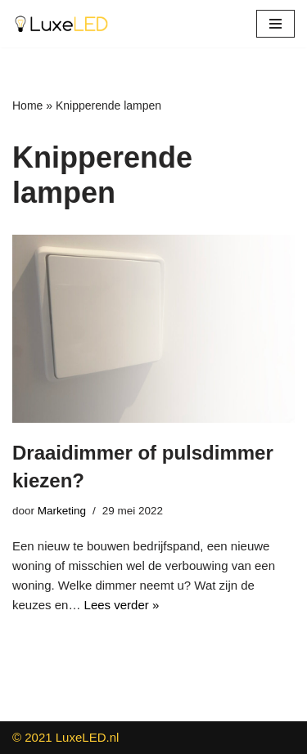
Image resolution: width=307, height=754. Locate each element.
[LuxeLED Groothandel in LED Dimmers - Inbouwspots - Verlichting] (61, 23)
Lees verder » (122, 605)
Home (27, 105)
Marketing (62, 511)
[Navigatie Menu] (275, 24)
